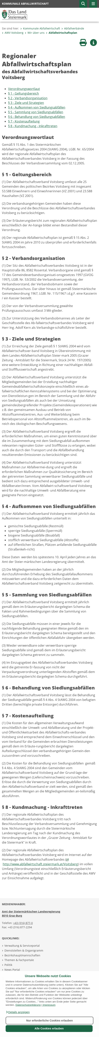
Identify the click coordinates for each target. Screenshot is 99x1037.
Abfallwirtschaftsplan (61, 33)
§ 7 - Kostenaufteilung (24, 121)
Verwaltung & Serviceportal (22, 945)
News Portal (12, 969)
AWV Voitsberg (12, 33)
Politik (8, 965)
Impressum (49, 1004)
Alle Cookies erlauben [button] (49, 1028)
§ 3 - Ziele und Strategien (26, 103)
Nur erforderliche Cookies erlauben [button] (49, 1020)
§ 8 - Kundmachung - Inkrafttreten (32, 126)
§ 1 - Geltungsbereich (23, 93)
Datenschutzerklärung (28, 1004)
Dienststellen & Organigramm (23, 950)
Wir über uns (35, 33)
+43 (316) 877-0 (23, 923)
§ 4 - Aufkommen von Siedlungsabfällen (36, 107)
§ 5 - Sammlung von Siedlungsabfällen (35, 112)
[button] (18, 1012)
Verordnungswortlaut (24, 89)
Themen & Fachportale (19, 960)
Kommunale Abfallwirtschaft (40, 28)
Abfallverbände (72, 28)
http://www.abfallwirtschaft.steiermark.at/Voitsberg (40, 864)
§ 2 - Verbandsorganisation (27, 98)
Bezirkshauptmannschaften (22, 955)
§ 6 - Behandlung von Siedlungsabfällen (36, 117)
